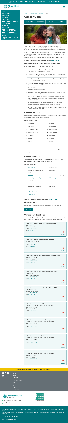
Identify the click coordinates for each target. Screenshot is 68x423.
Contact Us (5, 15)
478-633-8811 (33, 342)
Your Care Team (6, 27)
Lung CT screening (33, 191)
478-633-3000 (55, 60)
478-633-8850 (33, 310)
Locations (61, 21)
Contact (14, 387)
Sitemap (14, 375)
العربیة (8, 412)
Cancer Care (41, 13)
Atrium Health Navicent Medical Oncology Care (9, 30)
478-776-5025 (31, 246)
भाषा (38, 412)
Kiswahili (56, 412)
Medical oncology (52, 178)
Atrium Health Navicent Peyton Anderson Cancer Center (9, 34)
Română (46, 412)
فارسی (21, 412)
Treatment (5, 25)
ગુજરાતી (26, 412)
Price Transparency (16, 373)
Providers (51, 21)
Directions (5, 17)
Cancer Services (40, 21)
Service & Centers (33, 13)
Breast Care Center (32, 167)
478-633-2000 (33, 358)
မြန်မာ (12, 412)
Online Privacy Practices (17, 380)
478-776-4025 (33, 244)
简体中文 (16, 412)
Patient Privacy (16, 377)
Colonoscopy (32, 188)
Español (4, 412)
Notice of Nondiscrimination (9, 419)
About (14, 382)
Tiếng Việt (4, 413)
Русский (51, 412)
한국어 (41, 412)
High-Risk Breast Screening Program (10, 38)
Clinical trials (30, 175)
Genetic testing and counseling (34, 178)
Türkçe (60, 412)
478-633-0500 (31, 230)
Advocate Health (16, 389)
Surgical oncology (52, 183)
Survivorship (6, 23)
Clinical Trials (6, 13)
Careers (14, 385)
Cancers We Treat (29, 21)
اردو (64, 412)
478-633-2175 (31, 262)
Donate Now (5, 19)
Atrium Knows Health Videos (10, 21)
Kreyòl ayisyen (32, 412)
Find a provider (29, 209)
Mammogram (32, 194)
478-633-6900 (33, 260)
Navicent (26, 13)
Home (3, 12)
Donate (14, 384)
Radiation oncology (53, 180)
